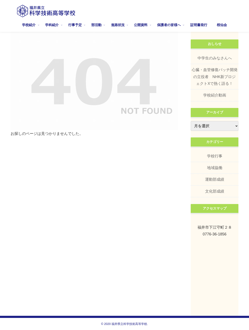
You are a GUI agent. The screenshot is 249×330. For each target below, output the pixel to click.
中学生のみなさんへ (215, 58)
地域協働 (214, 168)
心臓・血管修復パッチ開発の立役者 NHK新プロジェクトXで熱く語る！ (215, 77)
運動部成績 (214, 179)
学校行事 (214, 156)
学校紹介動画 (214, 95)
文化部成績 (214, 191)
